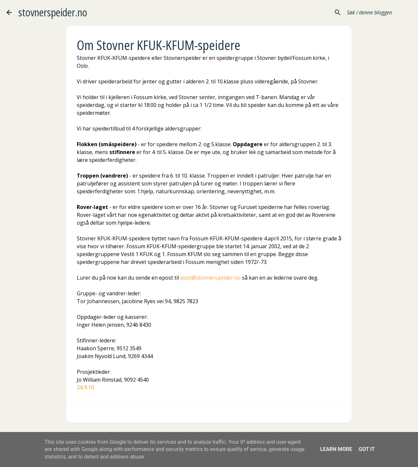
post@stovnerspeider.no (210, 277)
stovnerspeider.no (52, 12)
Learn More (336, 449)
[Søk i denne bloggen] (378, 12)
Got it (367, 449)
